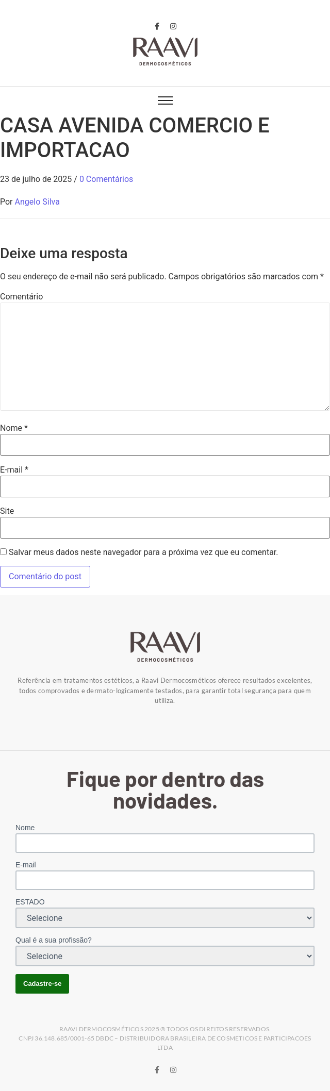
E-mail (14, 470)
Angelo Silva (37, 202)
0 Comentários (106, 179)
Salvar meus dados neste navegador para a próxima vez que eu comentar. (143, 552)
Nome (14, 428)
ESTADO (30, 901)
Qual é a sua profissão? (53, 940)
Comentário (21, 297)
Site (7, 511)
